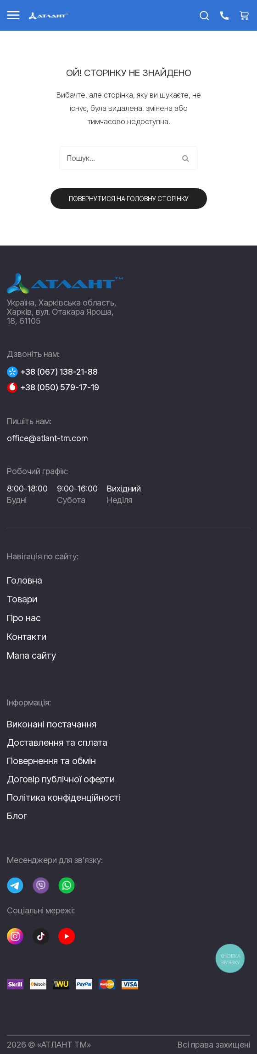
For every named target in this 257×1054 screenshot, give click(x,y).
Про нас (24, 617)
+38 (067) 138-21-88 (59, 372)
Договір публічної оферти (61, 779)
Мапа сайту (31, 655)
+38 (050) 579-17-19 (59, 387)
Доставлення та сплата (57, 742)
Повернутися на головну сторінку (129, 198)
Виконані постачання (51, 724)
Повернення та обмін (51, 760)
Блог (17, 815)
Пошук (185, 158)
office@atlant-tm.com (47, 438)
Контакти (26, 636)
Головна (24, 580)
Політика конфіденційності (64, 797)
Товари (22, 599)
